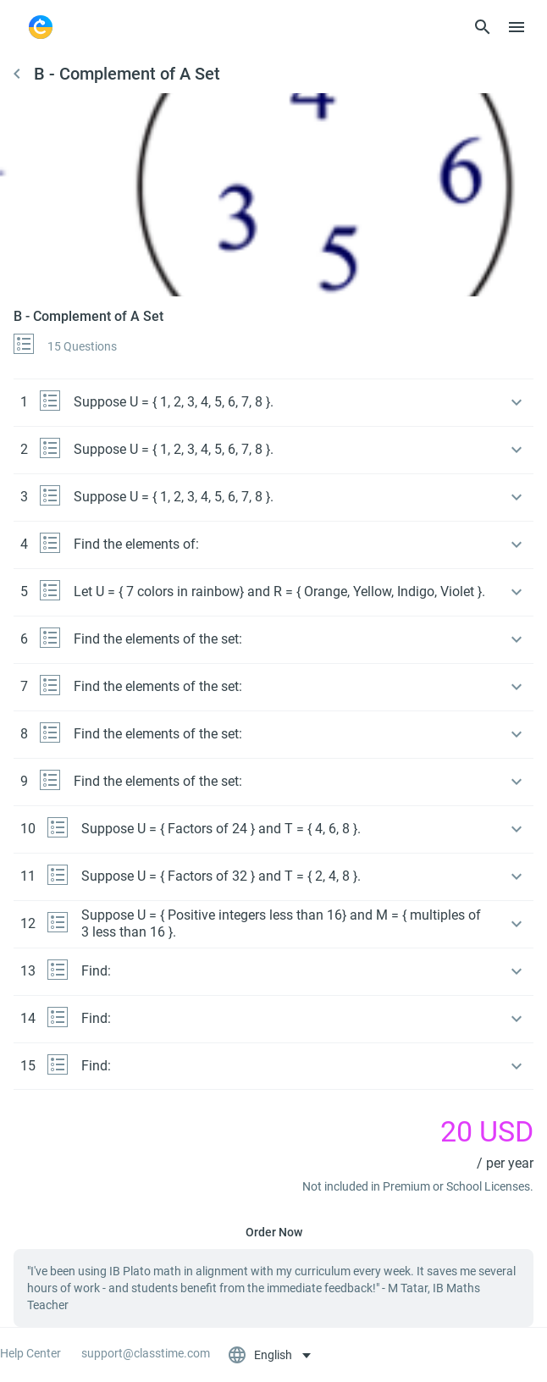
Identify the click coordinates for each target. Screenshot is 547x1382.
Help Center (30, 1353)
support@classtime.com (145, 1353)
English (261, 1355)
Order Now (274, 1232)
